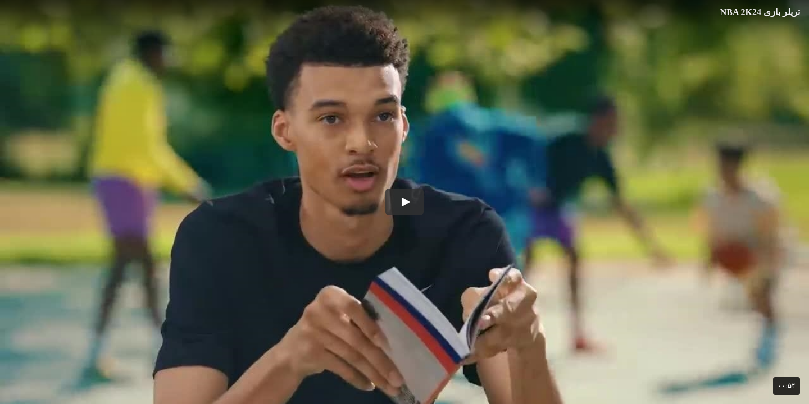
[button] (404, 202)
